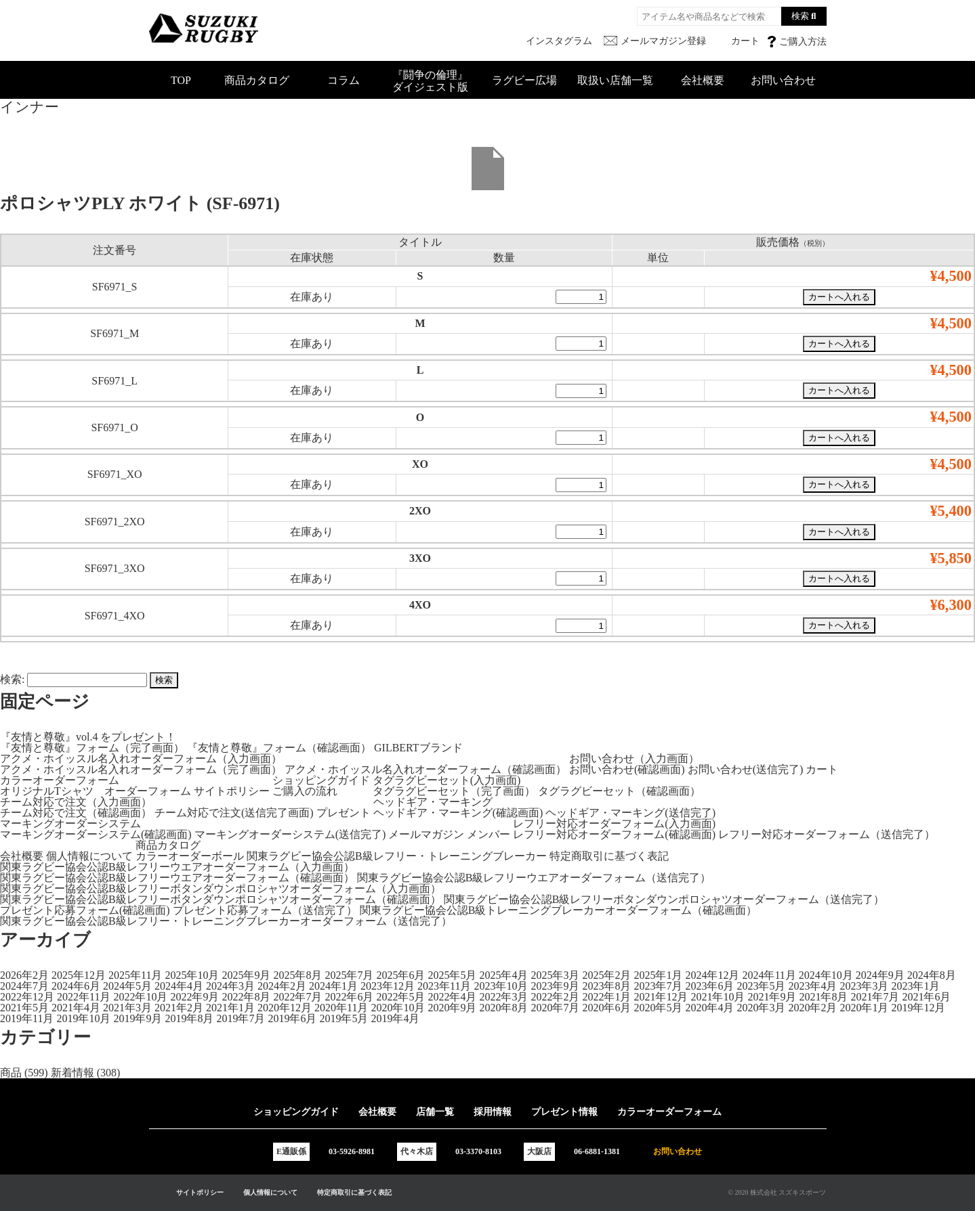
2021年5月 (24, 1007)
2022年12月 (27, 997)
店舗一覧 (435, 1112)
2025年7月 (349, 975)
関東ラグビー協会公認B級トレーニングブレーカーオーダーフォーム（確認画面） (559, 910)
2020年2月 (812, 1007)
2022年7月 (297, 997)
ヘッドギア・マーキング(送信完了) (630, 812)
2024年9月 (880, 975)
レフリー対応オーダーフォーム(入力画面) (614, 823)
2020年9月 (452, 1007)
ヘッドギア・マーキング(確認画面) (458, 812)
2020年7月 (555, 1007)
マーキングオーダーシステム (70, 823)
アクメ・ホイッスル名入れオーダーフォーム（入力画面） (141, 758)
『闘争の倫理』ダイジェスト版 (430, 81)
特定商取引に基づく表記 (609, 856)
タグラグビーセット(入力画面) (447, 780)
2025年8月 (297, 975)
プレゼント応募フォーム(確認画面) (85, 910)
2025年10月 (192, 975)
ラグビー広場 (524, 80)
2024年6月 (75, 986)
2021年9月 (771, 997)
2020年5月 (658, 1007)
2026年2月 (24, 975)
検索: (12, 679)
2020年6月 (606, 1007)
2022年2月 (555, 997)
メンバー (488, 834)
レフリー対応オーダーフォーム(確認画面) (614, 834)
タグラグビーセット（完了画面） (454, 791)
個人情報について (89, 856)
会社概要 (702, 80)
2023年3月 (863, 986)
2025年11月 (135, 975)
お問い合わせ (783, 80)
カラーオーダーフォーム (59, 780)
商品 (11, 1072)
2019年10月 (83, 1018)
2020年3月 (761, 1007)
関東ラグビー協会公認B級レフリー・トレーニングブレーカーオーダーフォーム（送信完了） (226, 921)
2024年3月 (230, 986)
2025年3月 (555, 975)
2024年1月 (333, 986)
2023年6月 (709, 986)
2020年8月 (503, 1007)
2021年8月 (823, 997)
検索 (800, 16)
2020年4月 (709, 1007)
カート (822, 769)
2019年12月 (918, 1007)
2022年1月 (606, 997)
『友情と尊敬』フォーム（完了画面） (92, 747)
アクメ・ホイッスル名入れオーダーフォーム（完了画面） (141, 769)
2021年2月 (178, 1007)
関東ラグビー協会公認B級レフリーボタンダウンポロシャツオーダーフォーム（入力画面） (220, 888)
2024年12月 (712, 975)
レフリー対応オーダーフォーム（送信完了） (826, 834)
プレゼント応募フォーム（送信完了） (265, 910)
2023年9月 (555, 986)
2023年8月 (606, 986)
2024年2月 (281, 986)
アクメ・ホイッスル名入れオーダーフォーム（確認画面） (425, 769)
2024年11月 (768, 975)
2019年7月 (240, 1018)
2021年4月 (75, 1007)
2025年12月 (78, 975)
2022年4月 (452, 997)
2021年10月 (717, 997)
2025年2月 (606, 975)
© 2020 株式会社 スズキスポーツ (777, 1192)
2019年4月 (395, 1018)
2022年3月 (503, 997)
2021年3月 (127, 1007)
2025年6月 (400, 975)
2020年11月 (341, 1007)
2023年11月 (444, 986)
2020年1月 (863, 1007)
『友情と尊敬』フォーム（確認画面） (279, 747)
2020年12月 (284, 1007)
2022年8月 (246, 997)
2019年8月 (189, 1018)
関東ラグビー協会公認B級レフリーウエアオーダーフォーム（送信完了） (534, 877)
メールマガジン (426, 834)
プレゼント (343, 812)
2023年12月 (387, 986)
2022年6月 (349, 997)
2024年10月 (826, 975)
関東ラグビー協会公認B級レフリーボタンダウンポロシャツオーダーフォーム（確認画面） (220, 899)
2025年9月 (246, 975)
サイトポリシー (232, 791)
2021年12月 (661, 997)
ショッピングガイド (321, 780)
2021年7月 (874, 997)
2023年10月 (501, 986)
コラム (343, 80)
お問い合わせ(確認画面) (627, 769)
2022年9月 (194, 997)
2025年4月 (503, 975)
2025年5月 (452, 975)
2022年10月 (140, 997)
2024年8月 (931, 975)
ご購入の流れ (304, 791)
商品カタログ (256, 80)
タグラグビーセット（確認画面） (619, 791)
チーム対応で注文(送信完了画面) (234, 812)
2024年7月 (24, 986)
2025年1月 (658, 975)
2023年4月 (812, 986)
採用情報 (493, 1112)
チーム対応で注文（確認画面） (76, 812)
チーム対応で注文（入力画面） (76, 802)
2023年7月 (658, 986)
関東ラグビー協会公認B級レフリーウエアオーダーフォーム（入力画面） (177, 867)
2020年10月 (398, 1007)
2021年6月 (926, 997)
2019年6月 (292, 1018)
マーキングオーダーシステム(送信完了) (290, 834)
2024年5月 (127, 986)
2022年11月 (83, 997)
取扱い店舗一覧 (615, 80)
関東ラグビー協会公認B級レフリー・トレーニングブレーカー (397, 856)
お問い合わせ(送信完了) (746, 769)
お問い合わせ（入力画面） (634, 758)
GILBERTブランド (418, 747)
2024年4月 (178, 986)
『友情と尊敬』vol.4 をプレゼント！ (88, 737)
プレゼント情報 (564, 1112)
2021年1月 (230, 1007)
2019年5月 (343, 1018)
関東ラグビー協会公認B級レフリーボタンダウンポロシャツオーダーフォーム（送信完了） (664, 899)
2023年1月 (915, 986)
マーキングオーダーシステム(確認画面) (96, 834)
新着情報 (72, 1072)
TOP (181, 80)
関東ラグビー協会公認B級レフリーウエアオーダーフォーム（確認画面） (177, 877)
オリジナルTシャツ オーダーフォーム (95, 791)
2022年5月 (400, 997)
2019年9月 (137, 1018)
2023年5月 (761, 986)
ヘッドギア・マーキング (433, 802)
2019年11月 (27, 1018)
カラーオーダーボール (190, 856)
